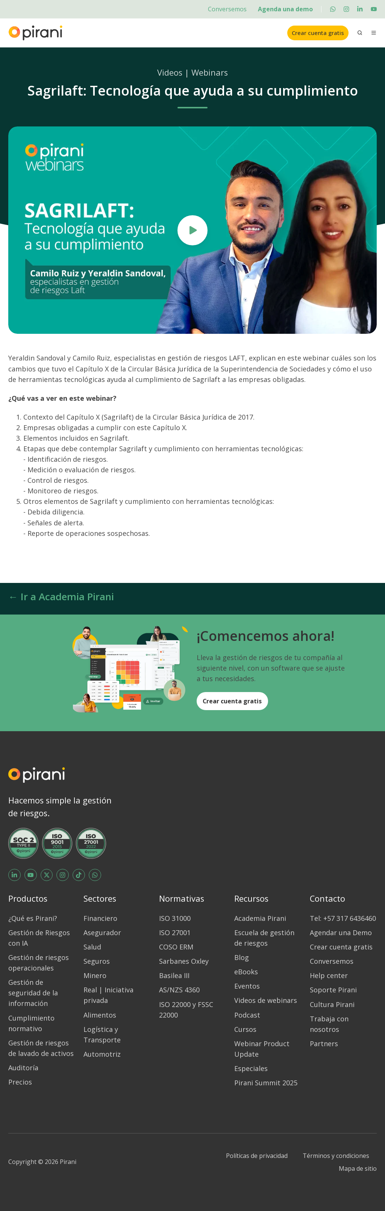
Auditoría (23, 1067)
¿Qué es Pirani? (32, 918)
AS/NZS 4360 (179, 989)
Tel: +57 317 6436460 (343, 918)
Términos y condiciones (336, 1156)
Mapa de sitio (358, 1168)
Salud (92, 946)
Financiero (100, 918)
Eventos (247, 985)
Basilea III (174, 975)
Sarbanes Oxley (184, 961)
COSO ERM (176, 946)
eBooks (246, 971)
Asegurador (102, 932)
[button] (360, 33)
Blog (241, 957)
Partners (324, 1043)
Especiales (251, 1068)
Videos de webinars (265, 1000)
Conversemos (227, 9)
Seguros (96, 961)
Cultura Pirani (332, 1004)
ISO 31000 (175, 918)
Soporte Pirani (333, 989)
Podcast (247, 1014)
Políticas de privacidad (257, 1156)
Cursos (245, 1029)
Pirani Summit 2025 (265, 1082)
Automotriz (102, 1054)
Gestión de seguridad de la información (33, 993)
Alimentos (99, 1014)
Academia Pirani (260, 918)
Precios (20, 1081)
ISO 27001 (175, 932)
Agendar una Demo (341, 932)
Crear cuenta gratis (318, 33)
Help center (329, 975)
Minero (94, 975)
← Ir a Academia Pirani (61, 596)
